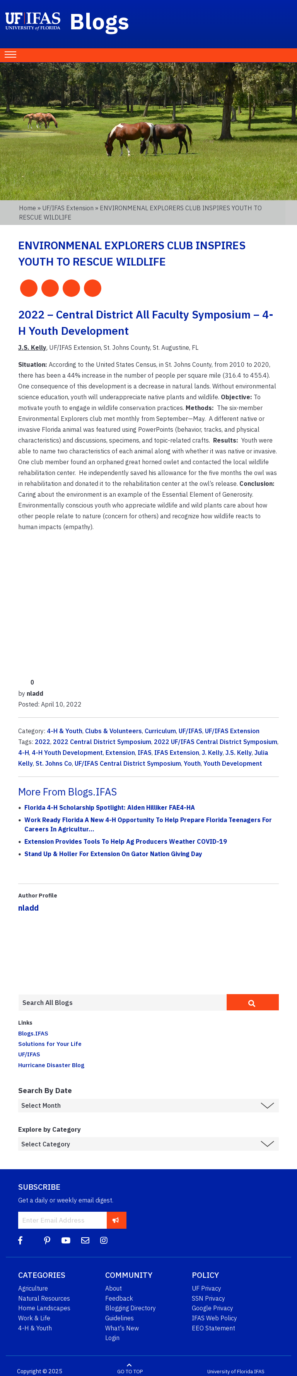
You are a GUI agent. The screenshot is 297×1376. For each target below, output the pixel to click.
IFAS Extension (176, 752)
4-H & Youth (64, 731)
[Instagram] (104, 1240)
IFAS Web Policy (214, 1318)
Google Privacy (212, 1308)
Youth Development (232, 763)
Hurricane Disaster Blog (51, 1065)
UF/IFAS (190, 731)
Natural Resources (44, 1298)
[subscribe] (116, 1220)
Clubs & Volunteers (113, 731)
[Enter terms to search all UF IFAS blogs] (122, 1002)
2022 (42, 742)
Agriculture (33, 1288)
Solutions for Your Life (50, 1043)
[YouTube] (65, 1240)
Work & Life (34, 1318)
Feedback (119, 1298)
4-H (23, 752)
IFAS (145, 752)
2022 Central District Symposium (102, 742)
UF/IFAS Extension (68, 208)
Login (112, 1338)
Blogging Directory (130, 1308)
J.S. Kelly (238, 752)
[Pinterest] (47, 1240)
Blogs (100, 21)
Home (27, 208)
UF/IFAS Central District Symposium (128, 763)
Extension (120, 752)
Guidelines (119, 1318)
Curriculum (160, 731)
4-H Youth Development (67, 752)
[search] (253, 1002)
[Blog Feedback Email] (85, 1240)
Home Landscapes (44, 1308)
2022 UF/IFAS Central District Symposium (215, 742)
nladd (28, 908)
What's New (122, 1328)
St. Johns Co (54, 763)
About (113, 1288)
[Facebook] (20, 1240)
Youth (192, 763)
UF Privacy (206, 1288)
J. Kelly (212, 752)
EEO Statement (213, 1328)
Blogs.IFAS (33, 1033)
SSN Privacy (208, 1298)
